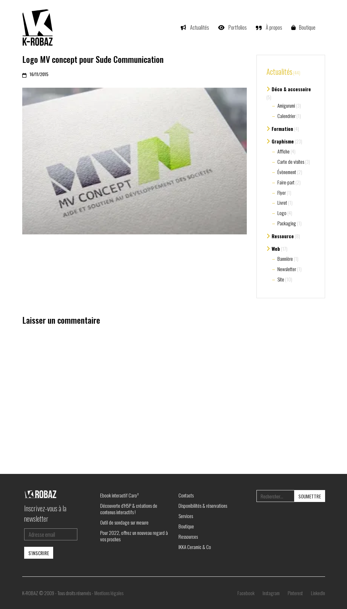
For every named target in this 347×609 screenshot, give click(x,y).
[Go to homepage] (38, 27)
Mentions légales (108, 593)
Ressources (188, 536)
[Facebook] (246, 593)
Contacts (186, 495)
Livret (282, 202)
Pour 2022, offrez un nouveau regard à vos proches (134, 535)
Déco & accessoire (291, 89)
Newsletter (286, 269)
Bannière (285, 258)
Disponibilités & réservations (202, 505)
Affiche (283, 151)
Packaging (286, 223)
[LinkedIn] (318, 593)
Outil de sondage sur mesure (124, 522)
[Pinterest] (295, 593)
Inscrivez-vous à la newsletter (45, 513)
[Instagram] (271, 593)
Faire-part (285, 182)
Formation (282, 128)
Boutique (186, 526)
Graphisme (283, 141)
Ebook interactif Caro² (119, 495)
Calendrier (286, 116)
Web (276, 248)
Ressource (283, 236)
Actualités (279, 72)
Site (280, 279)
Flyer (281, 192)
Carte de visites (290, 161)
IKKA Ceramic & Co (194, 547)
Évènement (286, 172)
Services (185, 516)
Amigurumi (286, 105)
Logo (281, 213)
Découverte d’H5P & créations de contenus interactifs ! (128, 508)
